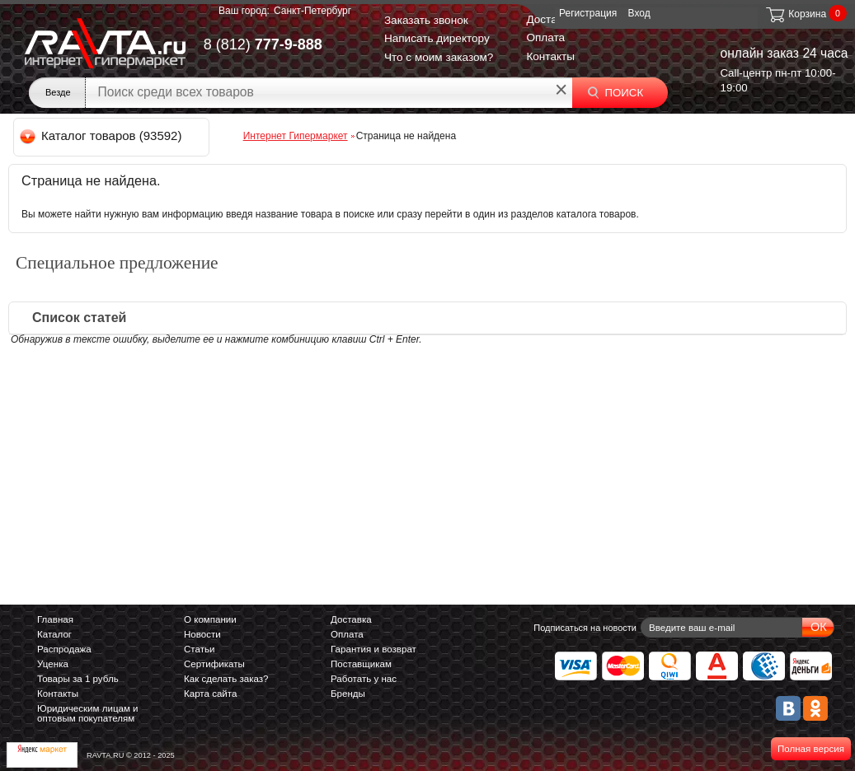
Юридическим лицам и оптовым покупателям (88, 713)
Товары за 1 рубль (78, 679)
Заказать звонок (426, 20)
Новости (202, 634)
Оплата (545, 37)
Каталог (54, 634)
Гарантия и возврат (373, 649)
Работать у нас (364, 679)
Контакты (550, 56)
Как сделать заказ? (226, 679)
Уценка (52, 664)
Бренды (348, 694)
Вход (639, 13)
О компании (210, 619)
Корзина (795, 14)
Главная (55, 619)
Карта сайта (210, 694)
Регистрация (588, 13)
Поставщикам (361, 664)
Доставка (550, 19)
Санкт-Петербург (312, 10)
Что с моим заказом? (439, 57)
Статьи (199, 649)
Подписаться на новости (585, 628)
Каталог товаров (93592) (101, 135)
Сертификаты (214, 664)
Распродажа (64, 649)
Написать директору (437, 38)
